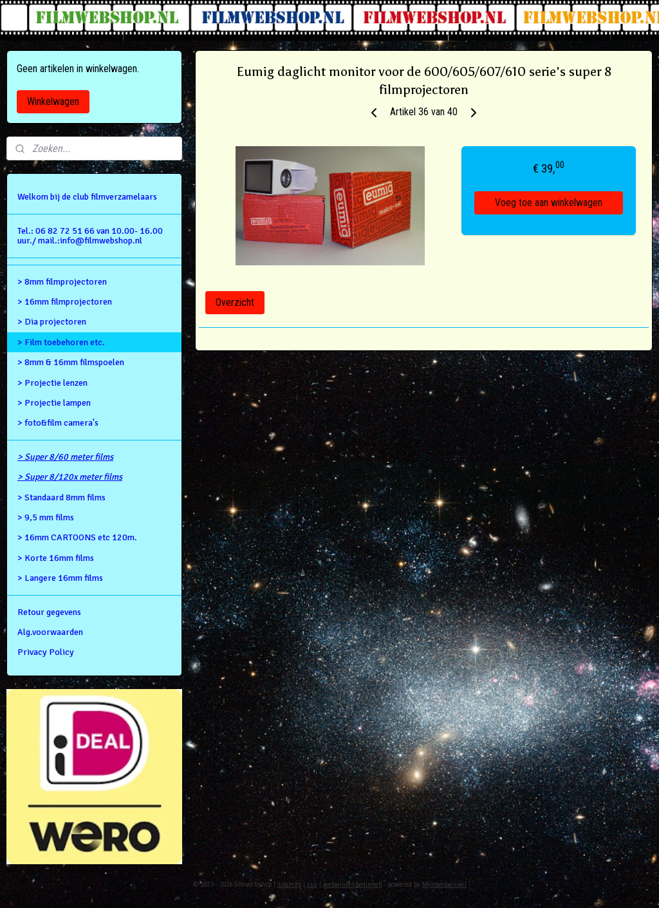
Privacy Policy (45, 652)
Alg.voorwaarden (50, 632)
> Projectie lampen (54, 402)
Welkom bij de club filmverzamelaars (87, 196)
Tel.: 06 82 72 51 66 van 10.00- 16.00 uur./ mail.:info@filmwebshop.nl (90, 235)
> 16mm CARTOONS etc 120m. (77, 537)
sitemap (289, 884)
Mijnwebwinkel (444, 884)
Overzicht (235, 302)
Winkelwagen (53, 101)
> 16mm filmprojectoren (64, 301)
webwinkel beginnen (352, 884)
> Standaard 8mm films (61, 497)
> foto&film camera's (57, 422)
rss (312, 884)
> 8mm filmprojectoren (62, 281)
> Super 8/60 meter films (65, 456)
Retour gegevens (49, 612)
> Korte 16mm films (55, 558)
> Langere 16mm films (60, 577)
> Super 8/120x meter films (69, 476)
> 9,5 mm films (45, 517)
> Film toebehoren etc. (61, 342)
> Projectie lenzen (52, 382)
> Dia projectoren (51, 321)
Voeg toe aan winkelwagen (548, 203)
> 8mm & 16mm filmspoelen (70, 362)
